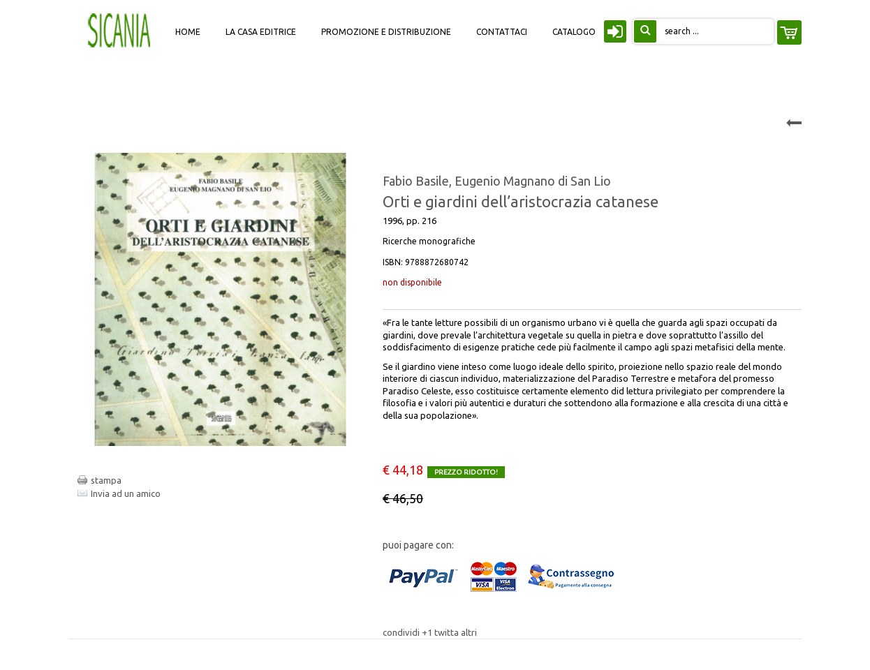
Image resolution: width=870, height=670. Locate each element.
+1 (428, 632)
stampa (106, 480)
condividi (402, 632)
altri (469, 632)
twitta (447, 632)
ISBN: (426, 262)
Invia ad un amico (126, 493)
